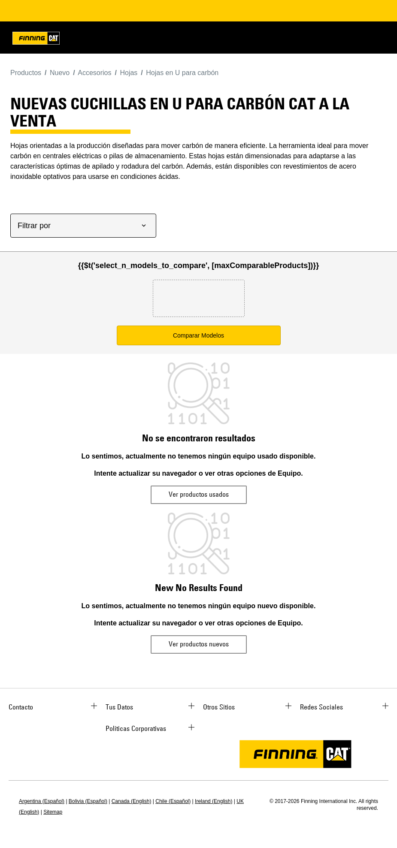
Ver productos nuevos (199, 644)
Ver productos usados (199, 494)
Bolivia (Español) (88, 801)
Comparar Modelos (198, 335)
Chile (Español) (173, 801)
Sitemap (52, 812)
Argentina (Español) (41, 801)
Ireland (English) (213, 801)
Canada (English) (132, 801)
